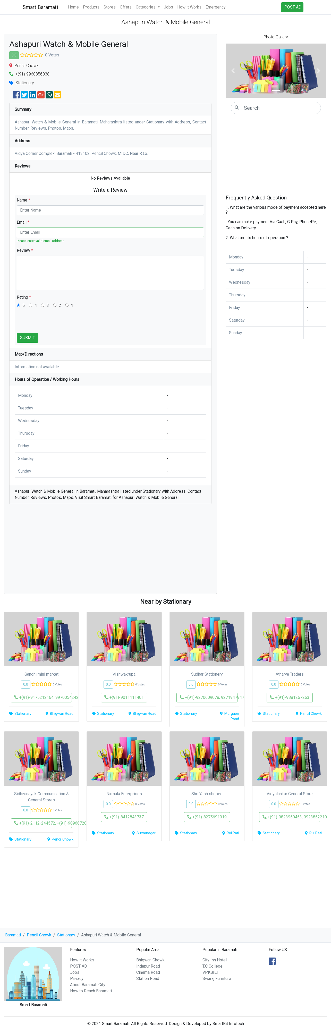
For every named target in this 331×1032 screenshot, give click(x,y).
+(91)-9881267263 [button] (289, 697)
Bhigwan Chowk (150, 960)
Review (25, 250)
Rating (24, 297)
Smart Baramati (40, 7)
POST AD (78, 966)
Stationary (66, 935)
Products (91, 7)
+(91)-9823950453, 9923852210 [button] (291, 817)
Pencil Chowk (39, 935)
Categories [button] (146, 7)
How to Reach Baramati (91, 990)
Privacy (76, 978)
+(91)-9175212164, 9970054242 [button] (43, 697)
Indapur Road (148, 966)
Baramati (13, 935)
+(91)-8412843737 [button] (124, 817)
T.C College (212, 966)
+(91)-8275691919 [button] (207, 817)
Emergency (216, 7)
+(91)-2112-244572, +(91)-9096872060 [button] (43, 823)
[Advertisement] (110, 551)
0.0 (14, 55)
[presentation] (56, 323)
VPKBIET (210, 972)
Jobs (168, 7)
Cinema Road (148, 972)
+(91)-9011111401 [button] (124, 697)
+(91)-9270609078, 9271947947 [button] (208, 697)
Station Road (147, 978)
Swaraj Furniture (216, 978)
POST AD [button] (292, 7)
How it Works (189, 7)
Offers (126, 7)
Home (73, 7)
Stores (110, 7)
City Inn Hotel (214, 960)
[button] (233, 71)
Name (23, 200)
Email (23, 222)
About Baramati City (87, 984)
